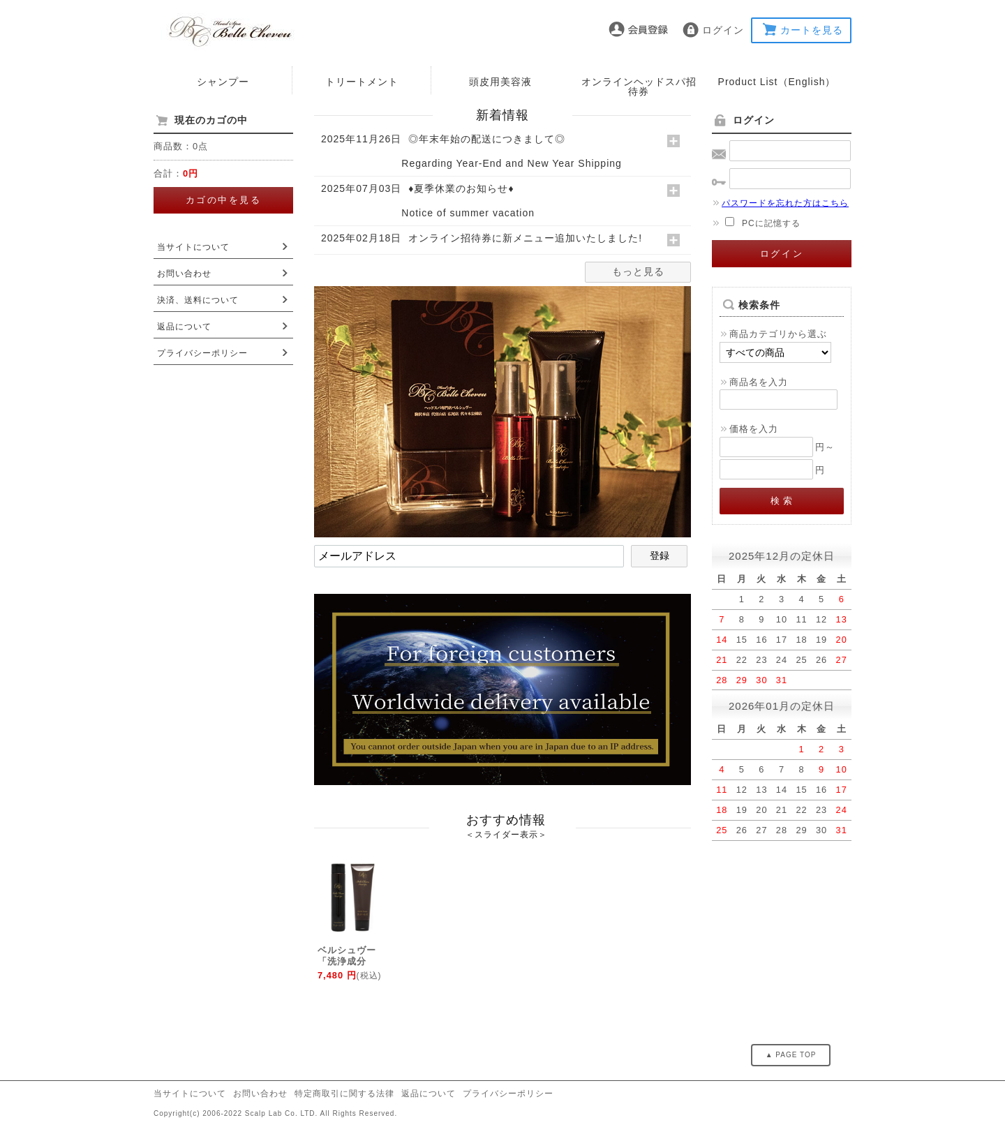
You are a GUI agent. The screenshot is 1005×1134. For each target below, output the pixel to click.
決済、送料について (198, 300)
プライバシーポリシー (202, 353)
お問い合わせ (184, 273)
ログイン (723, 30)
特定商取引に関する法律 (344, 1093)
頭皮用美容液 (500, 81)
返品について (184, 326)
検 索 (782, 500)
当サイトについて (193, 247)
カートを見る (811, 30)
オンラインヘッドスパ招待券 (639, 86)
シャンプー (223, 81)
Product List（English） (777, 81)
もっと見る (638, 271)
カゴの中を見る (224, 200)
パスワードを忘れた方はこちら (780, 203)
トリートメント (362, 81)
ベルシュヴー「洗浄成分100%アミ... (347, 961)
